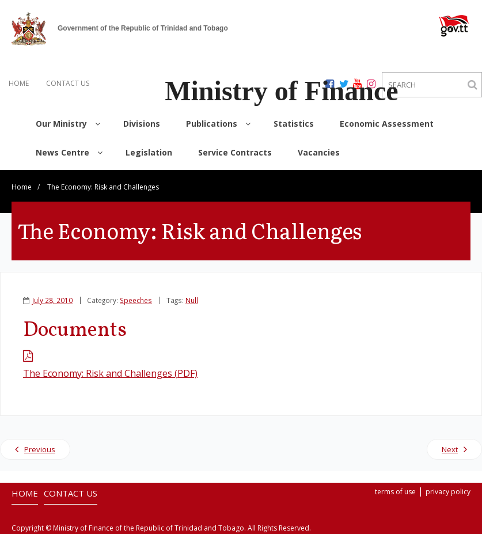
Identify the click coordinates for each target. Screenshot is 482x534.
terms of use (395, 492)
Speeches (136, 300)
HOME (19, 83)
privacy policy (448, 492)
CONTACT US (67, 83)
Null (191, 300)
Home (22, 187)
